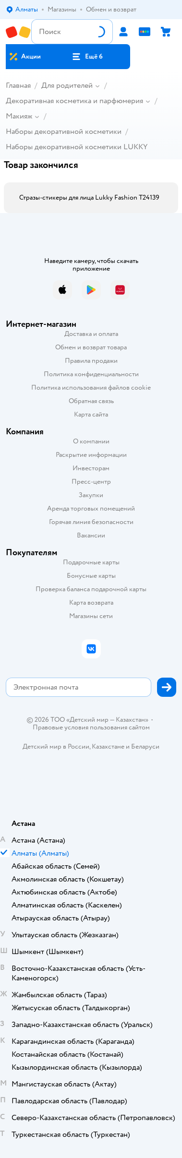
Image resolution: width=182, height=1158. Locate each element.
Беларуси (145, 746)
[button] (87, 56)
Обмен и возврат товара (91, 347)
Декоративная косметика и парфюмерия (74, 101)
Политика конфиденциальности (91, 374)
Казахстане (108, 746)
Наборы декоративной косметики (63, 131)
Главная (18, 85)
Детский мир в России (56, 746)
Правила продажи (91, 361)
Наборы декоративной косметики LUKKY (76, 147)
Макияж (19, 116)
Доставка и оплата (91, 334)
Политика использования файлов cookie (91, 387)
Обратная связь (91, 401)
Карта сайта (91, 414)
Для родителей (67, 85)
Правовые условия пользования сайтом (91, 727)
